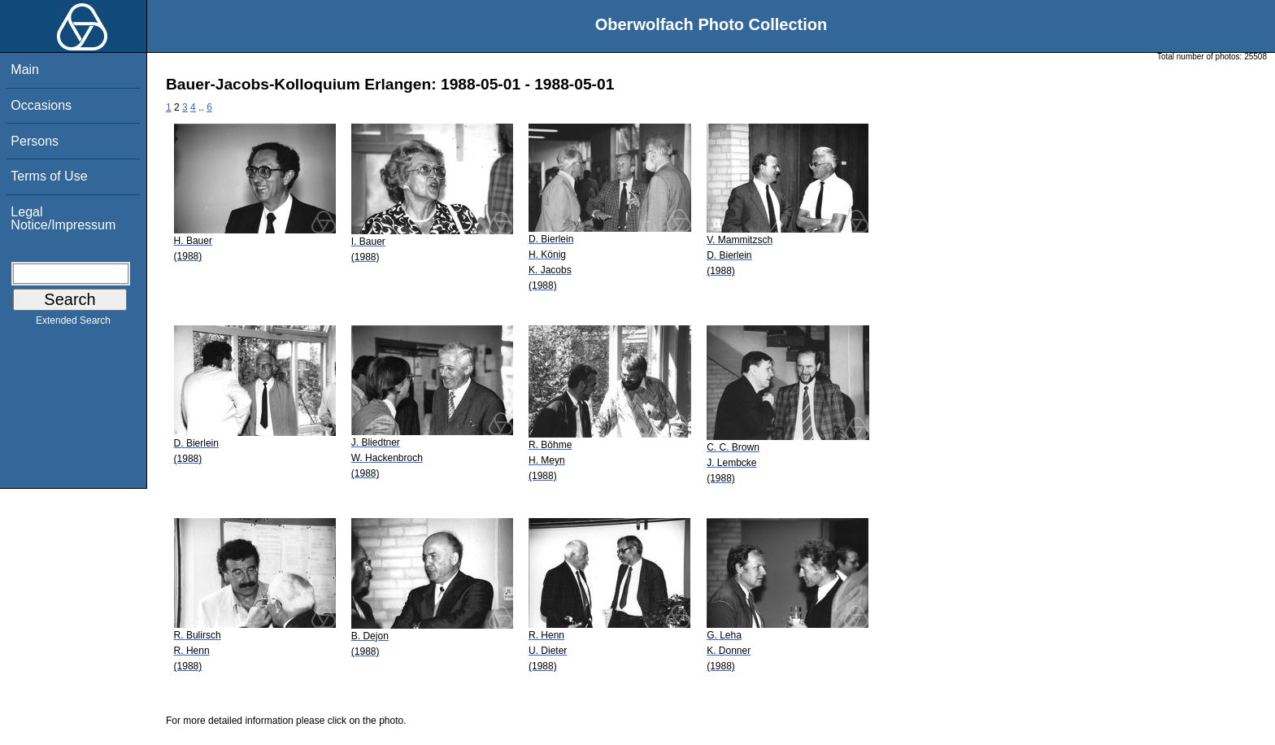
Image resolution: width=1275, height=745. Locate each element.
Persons (35, 141)
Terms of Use (49, 176)
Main (25, 69)
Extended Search (73, 324)
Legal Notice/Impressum (63, 218)
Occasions (41, 105)
